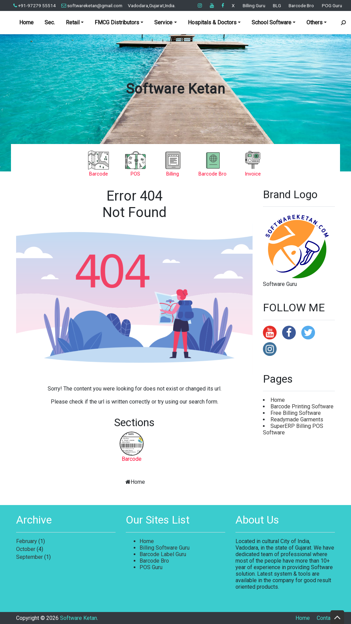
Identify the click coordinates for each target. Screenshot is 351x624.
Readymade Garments (296, 419)
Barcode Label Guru (163, 554)
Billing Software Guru (165, 547)
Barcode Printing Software (302, 406)
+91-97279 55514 (34, 5)
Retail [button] (73, 22)
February (26, 541)
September (29, 557)
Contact (326, 618)
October (25, 549)
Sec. (50, 22)
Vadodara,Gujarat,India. (152, 5)
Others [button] (314, 22)
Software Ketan (175, 89)
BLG (277, 5)
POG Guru (332, 5)
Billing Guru (254, 5)
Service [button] (163, 22)
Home (26, 22)
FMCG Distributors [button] (117, 22)
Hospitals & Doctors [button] (212, 22)
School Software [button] (271, 22)
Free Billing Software (295, 413)
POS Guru (151, 567)
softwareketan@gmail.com (91, 5)
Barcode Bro (301, 5)
